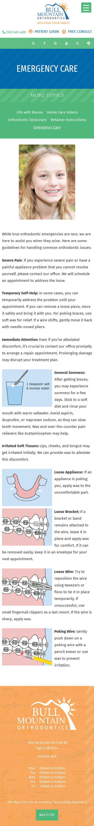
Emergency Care (47, 127)
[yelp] (33, 43)
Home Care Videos (62, 112)
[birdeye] (88, 43)
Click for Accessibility (36, 802)
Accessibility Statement (70, 802)
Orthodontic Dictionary (27, 120)
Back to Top (46, 815)
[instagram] (77, 43)
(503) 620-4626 (16, 32)
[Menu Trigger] (86, 8)
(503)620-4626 (47, 756)
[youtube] (66, 43)
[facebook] (44, 43)
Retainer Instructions (68, 120)
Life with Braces (30, 112)
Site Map (14, 802)
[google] (55, 43)
